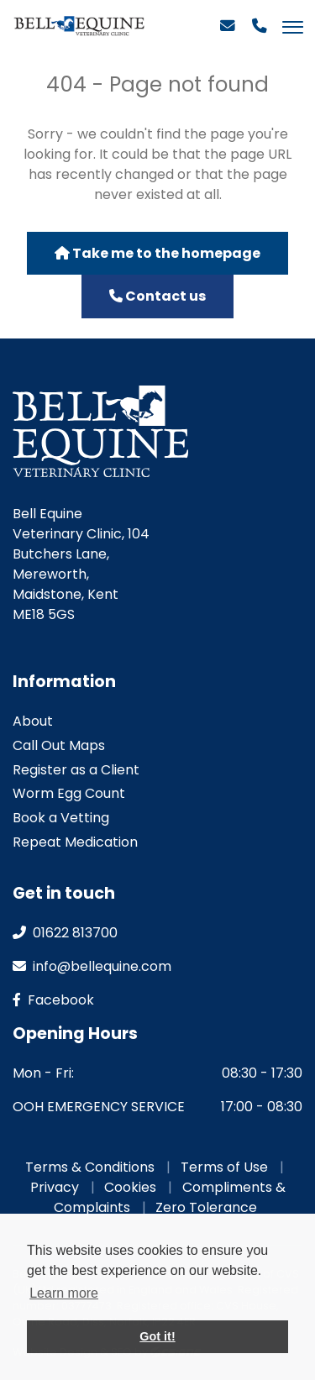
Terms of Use (224, 1167)
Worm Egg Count (69, 793)
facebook (53, 1000)
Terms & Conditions (90, 1167)
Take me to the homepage (157, 253)
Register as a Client (76, 769)
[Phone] (260, 33)
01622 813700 (65, 932)
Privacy (54, 1187)
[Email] (228, 33)
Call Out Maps (59, 745)
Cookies (130, 1187)
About (33, 721)
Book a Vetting (61, 817)
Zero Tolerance (206, 1207)
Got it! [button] (157, 1336)
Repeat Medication (75, 842)
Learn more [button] (63, 1293)
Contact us (157, 296)
